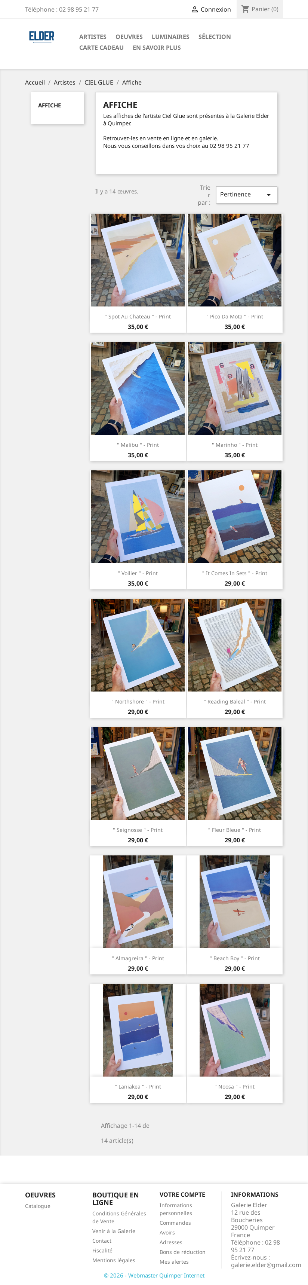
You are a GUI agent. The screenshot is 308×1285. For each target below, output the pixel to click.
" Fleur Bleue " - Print (234, 829)
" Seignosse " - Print (138, 829)
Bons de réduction (183, 1251)
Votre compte (182, 1194)
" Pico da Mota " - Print (234, 316)
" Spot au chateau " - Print (138, 316)
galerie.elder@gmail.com (266, 1265)
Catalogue (37, 1205)
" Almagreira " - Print (138, 958)
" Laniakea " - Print (138, 1086)
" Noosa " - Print (235, 1086)
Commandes (175, 1222)
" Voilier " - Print (138, 573)
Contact (101, 1240)
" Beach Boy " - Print (235, 958)
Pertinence (246, 194)
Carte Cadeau (101, 47)
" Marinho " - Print (235, 444)
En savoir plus (157, 47)
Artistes (93, 37)
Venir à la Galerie (113, 1230)
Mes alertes (174, 1261)
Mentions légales (113, 1260)
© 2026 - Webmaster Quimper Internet (154, 1275)
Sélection (214, 37)
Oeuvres (129, 37)
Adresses (171, 1242)
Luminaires (171, 37)
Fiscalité (102, 1250)
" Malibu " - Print (138, 444)
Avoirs (167, 1232)
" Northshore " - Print (137, 701)
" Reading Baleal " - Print (235, 701)
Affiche (49, 105)
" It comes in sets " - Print (234, 573)
